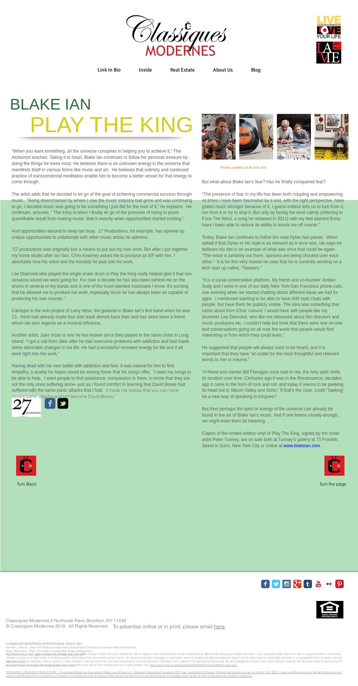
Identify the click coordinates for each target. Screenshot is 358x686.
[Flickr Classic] (329, 584)
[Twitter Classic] (276, 584)
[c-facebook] (50, 403)
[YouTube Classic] (318, 584)
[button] (145, 70)
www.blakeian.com (301, 445)
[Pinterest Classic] (339, 584)
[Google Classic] (297, 584)
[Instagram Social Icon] (286, 584)
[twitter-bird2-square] (62, 403)
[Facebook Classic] (265, 584)
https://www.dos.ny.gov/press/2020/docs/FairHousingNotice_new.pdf (193, 665)
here (219, 626)
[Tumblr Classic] (308, 584)
